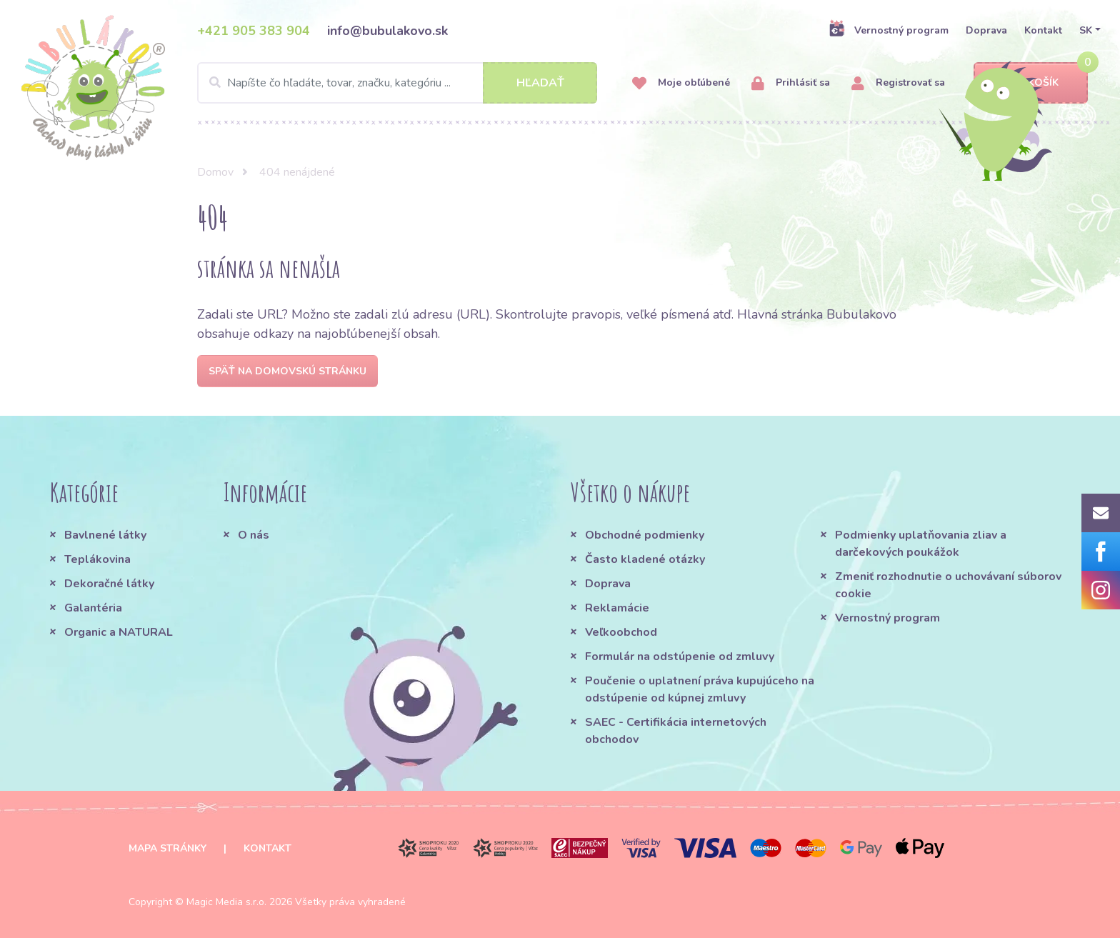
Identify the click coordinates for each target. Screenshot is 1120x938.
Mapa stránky (167, 848)
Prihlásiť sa (790, 83)
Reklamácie (617, 608)
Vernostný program (889, 30)
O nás (253, 535)
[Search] (397, 83)
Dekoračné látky (109, 584)
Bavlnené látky (105, 535)
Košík (1031, 83)
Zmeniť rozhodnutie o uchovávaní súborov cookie (948, 585)
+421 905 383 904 (253, 30)
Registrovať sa (898, 83)
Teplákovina (97, 559)
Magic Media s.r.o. (226, 902)
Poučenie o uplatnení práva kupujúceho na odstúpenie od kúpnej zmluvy (699, 689)
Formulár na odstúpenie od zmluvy (679, 656)
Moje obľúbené (681, 83)
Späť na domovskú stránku (287, 371)
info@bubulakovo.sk (387, 30)
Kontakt (1043, 30)
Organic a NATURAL (118, 632)
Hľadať (540, 83)
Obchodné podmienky (644, 535)
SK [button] (1085, 30)
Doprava (986, 30)
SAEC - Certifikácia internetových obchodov (675, 730)
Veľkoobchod (621, 632)
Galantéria (93, 608)
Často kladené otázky (645, 559)
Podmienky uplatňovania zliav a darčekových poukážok (920, 543)
